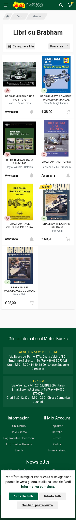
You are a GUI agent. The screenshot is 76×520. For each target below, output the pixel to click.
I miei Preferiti (57, 450)
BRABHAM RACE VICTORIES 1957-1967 (19, 225)
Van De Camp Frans (20, 103)
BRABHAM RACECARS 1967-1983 (19, 161)
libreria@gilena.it (31, 389)
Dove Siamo (19, 432)
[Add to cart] (31, 111)
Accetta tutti (23, 496)
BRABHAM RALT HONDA (56, 161)
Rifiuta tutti (52, 496)
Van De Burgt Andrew (56, 103)
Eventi (19, 450)
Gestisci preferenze (37, 505)
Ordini (57, 444)
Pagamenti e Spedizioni (18, 438)
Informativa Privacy (19, 444)
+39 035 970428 (57, 360)
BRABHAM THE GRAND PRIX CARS (56, 225)
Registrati (57, 426)
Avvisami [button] (11, 111)
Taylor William (15, 167)
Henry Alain (56, 230)
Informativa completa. (38, 487)
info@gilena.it (25, 360)
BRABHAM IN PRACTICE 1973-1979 (19, 98)
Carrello (57, 432)
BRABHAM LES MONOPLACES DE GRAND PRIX (19, 289)
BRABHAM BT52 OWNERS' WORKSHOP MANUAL (56, 98)
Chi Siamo (19, 426)
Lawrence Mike (50, 167)
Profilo (57, 438)
